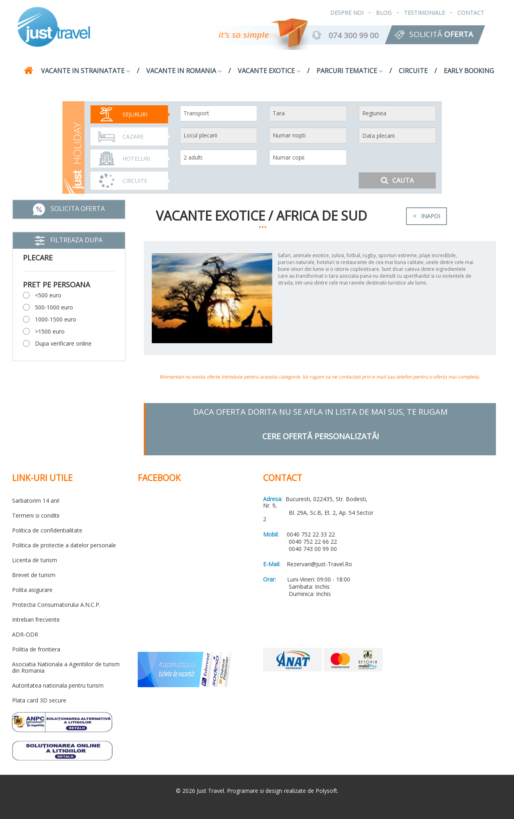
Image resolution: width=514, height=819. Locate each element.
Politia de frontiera (36, 649)
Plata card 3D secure (39, 700)
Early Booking (469, 70)
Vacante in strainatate (85, 70)
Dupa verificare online (63, 343)
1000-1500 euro (55, 319)
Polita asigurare (32, 590)
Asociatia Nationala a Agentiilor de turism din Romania (66, 667)
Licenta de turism (34, 560)
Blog (384, 12)
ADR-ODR (25, 634)
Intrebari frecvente (36, 619)
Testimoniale (424, 12)
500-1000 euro (54, 307)
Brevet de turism (33, 575)
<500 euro (48, 295)
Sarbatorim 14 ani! (35, 500)
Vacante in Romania (184, 70)
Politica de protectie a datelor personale (64, 545)
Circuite (413, 70)
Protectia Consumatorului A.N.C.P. (56, 604)
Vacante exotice (269, 70)
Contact (470, 12)
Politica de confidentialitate (47, 530)
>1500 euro (50, 331)
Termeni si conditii (35, 515)
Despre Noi (346, 12)
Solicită (441, 34)
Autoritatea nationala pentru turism (58, 685)
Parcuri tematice (349, 70)
